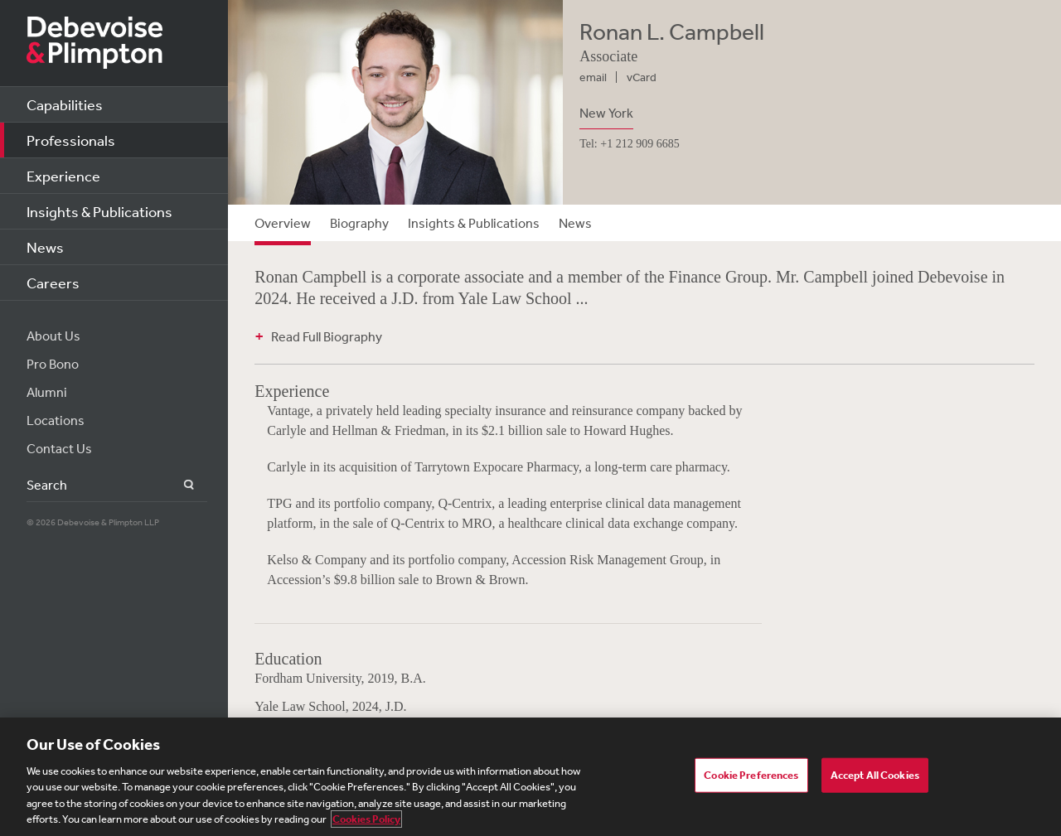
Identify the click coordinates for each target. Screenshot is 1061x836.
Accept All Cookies (875, 775)
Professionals (71, 140)
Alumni (47, 392)
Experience (63, 176)
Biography (359, 223)
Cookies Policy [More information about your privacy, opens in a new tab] (366, 819)
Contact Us (59, 448)
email (593, 77)
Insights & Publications (99, 211)
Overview (282, 223)
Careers (53, 282)
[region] (530, 777)
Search (179, 485)
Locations (56, 420)
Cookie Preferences (751, 775)
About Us (53, 335)
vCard (641, 77)
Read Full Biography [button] (326, 336)
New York (606, 112)
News (45, 247)
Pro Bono (53, 363)
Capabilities (65, 104)
